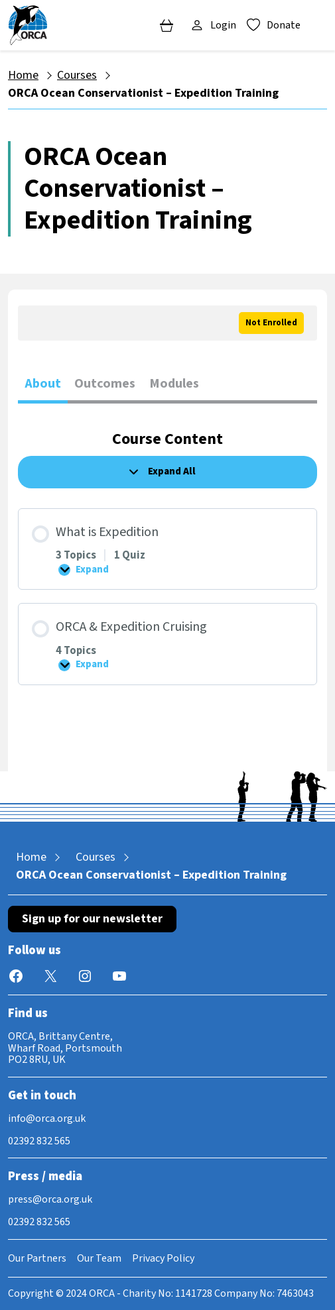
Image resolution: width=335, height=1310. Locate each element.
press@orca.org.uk (50, 1199)
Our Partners (37, 1258)
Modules (174, 383)
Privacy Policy (163, 1258)
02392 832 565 (39, 1141)
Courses (77, 75)
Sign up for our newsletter (92, 918)
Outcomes (104, 383)
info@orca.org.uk (47, 1118)
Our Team (99, 1258)
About (43, 383)
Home (23, 75)
